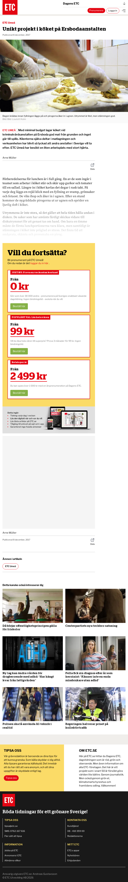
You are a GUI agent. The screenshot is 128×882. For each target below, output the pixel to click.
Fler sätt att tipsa (13, 836)
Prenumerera (96, 10)
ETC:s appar (73, 850)
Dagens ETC (94, 3)
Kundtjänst (73, 826)
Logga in (112, 10)
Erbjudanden (73, 860)
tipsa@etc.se (11, 826)
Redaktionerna (74, 836)
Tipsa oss (11, 777)
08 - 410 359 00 (75, 831)
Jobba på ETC (11, 850)
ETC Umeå (8, 22)
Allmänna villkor (12, 860)
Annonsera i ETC (13, 855)
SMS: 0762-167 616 (14, 831)
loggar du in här (39, 263)
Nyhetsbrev (73, 855)
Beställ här (19, 306)
